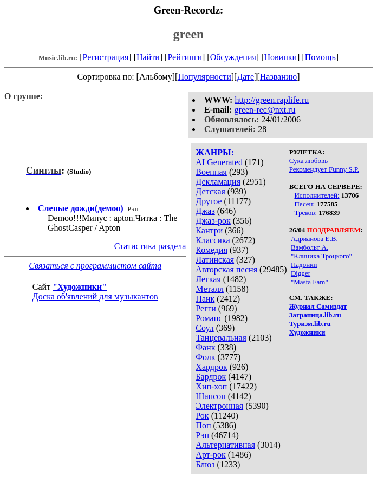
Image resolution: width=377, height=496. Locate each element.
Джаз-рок (213, 220)
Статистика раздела (150, 246)
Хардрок (211, 366)
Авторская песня (226, 269)
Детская (210, 191)
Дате (245, 76)
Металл (210, 288)
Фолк (205, 357)
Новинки (280, 57)
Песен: (304, 204)
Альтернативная (225, 444)
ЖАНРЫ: (215, 152)
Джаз (205, 211)
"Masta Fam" (309, 282)
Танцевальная (221, 337)
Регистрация (106, 57)
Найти (148, 57)
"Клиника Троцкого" (321, 256)
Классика (213, 240)
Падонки (304, 264)
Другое (209, 201)
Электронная (219, 405)
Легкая (208, 279)
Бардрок (211, 376)
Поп (203, 425)
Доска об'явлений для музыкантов (95, 296)
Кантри (209, 230)
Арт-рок (210, 454)
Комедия (211, 249)
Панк (205, 298)
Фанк (205, 347)
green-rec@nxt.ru (265, 109)
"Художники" (80, 286)
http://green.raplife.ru (272, 100)
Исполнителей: (316, 195)
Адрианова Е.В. (314, 238)
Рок (202, 415)
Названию (278, 76)
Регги (206, 308)
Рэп (202, 435)
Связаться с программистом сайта (95, 265)
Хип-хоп (211, 386)
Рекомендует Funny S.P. (324, 169)
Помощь (320, 57)
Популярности (204, 76)
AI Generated (219, 162)
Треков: (305, 212)
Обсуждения (233, 57)
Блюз (205, 464)
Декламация (218, 181)
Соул (204, 327)
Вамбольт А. (309, 247)
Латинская (215, 259)
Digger (300, 273)
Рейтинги (184, 57)
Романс (209, 318)
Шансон (210, 396)
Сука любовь (308, 160)
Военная (211, 172)
